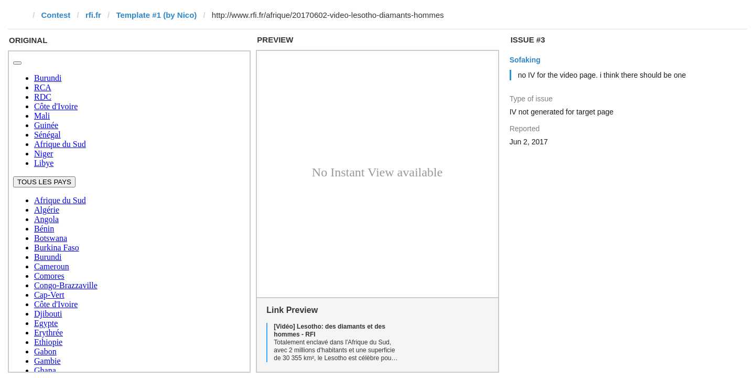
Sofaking (525, 60)
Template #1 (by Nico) (156, 14)
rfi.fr (93, 14)
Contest (56, 14)
